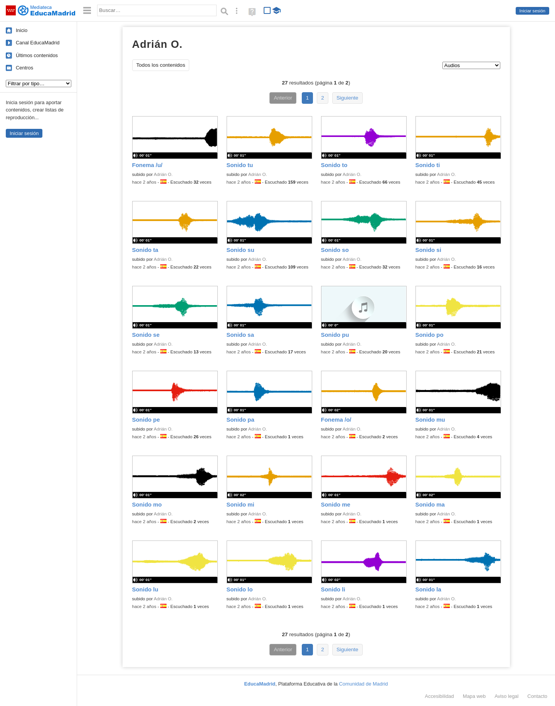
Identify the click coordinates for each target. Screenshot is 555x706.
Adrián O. (163, 174)
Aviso (506, 696)
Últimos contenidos (37, 55)
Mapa (474, 696)
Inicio (21, 30)
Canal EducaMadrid (37, 43)
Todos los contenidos (160, 65)
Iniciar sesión (532, 10)
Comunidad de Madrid (363, 684)
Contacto (537, 696)
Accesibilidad (439, 696)
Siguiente (347, 98)
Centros (24, 68)
